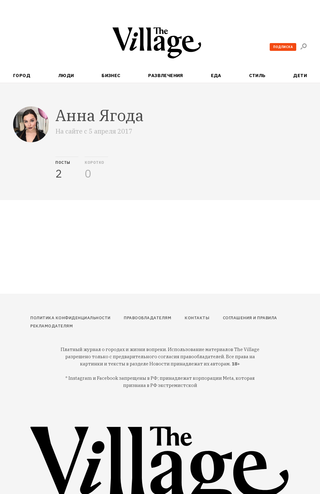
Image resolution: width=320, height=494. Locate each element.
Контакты (197, 317)
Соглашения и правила (250, 317)
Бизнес (111, 75)
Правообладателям (147, 317)
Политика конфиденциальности (70, 317)
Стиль (257, 75)
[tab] (66, 168)
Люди (66, 75)
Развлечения (165, 75)
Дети (300, 75)
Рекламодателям (51, 326)
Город (21, 75)
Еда (216, 75)
